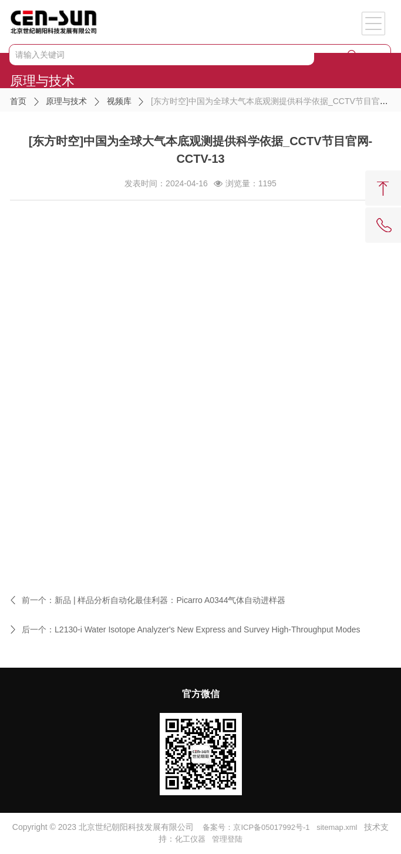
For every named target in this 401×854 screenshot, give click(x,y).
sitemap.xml (336, 827)
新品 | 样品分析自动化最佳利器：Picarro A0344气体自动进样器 (170, 600)
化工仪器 (190, 839)
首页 (18, 101)
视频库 (119, 101)
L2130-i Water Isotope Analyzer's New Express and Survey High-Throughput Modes (207, 629)
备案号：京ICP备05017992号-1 (256, 827)
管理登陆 (227, 839)
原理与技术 (66, 101)
